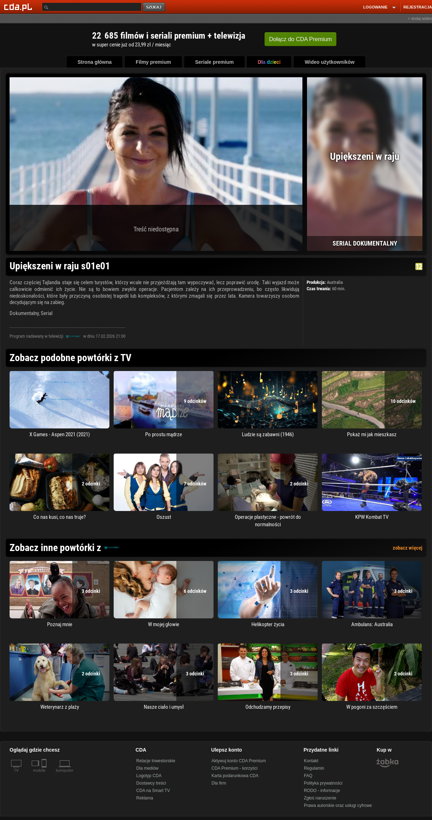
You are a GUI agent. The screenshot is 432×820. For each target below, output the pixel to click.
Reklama (144, 798)
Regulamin (314, 768)
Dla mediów (147, 768)
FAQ (308, 775)
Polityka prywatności (323, 783)
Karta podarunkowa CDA (234, 775)
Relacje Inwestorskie (155, 760)
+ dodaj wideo (420, 18)
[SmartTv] (44, 774)
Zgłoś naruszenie (320, 798)
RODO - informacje (322, 790)
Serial (46, 313)
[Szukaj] (92, 6)
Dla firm (218, 783)
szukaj (154, 7)
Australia (335, 282)
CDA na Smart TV (153, 790)
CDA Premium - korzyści (234, 768)
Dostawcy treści (151, 783)
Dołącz (300, 39)
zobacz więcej (407, 548)
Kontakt (311, 760)
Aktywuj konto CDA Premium (238, 760)
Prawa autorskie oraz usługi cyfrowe (338, 805)
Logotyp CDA (148, 775)
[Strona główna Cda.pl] (19, 6)
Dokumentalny (24, 313)
